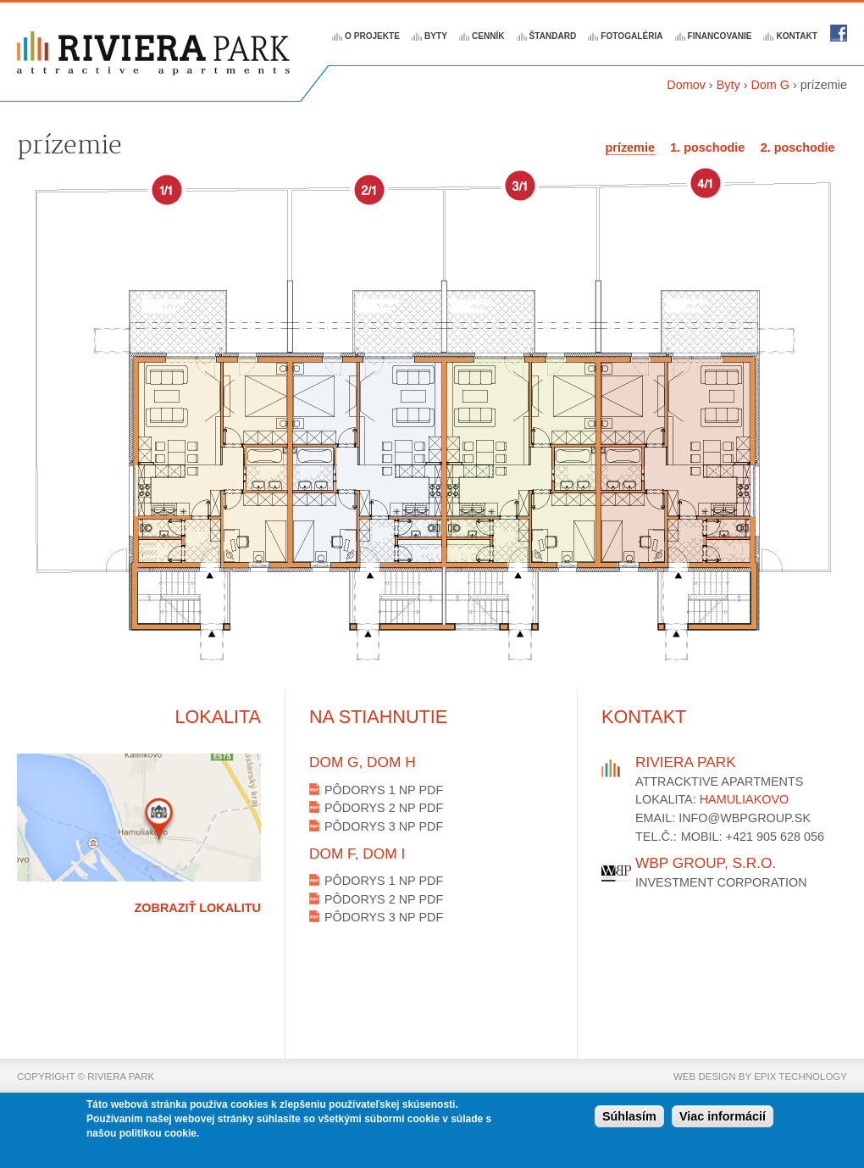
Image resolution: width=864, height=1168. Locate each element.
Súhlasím (629, 1119)
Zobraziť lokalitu (198, 908)
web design (704, 1076)
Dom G (769, 85)
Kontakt (796, 36)
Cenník (488, 36)
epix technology (800, 1076)
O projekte (372, 36)
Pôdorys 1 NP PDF (383, 790)
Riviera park (838, 33)
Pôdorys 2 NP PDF (383, 808)
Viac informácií (722, 1119)
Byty (435, 36)
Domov (686, 85)
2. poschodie (798, 147)
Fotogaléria (631, 36)
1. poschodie (707, 147)
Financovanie (720, 36)
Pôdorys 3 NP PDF (383, 826)
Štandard (553, 36)
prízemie (630, 147)
